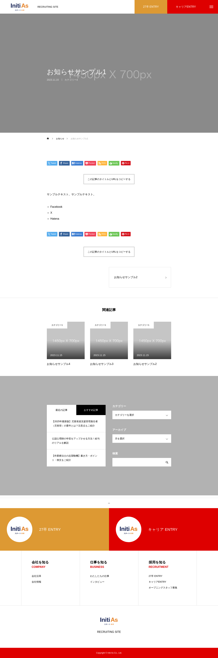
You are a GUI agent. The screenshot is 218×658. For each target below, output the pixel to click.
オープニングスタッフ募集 (163, 587)
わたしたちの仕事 (99, 576)
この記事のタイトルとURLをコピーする (109, 179)
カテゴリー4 (71, 82)
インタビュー (97, 582)
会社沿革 (36, 576)
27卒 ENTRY (155, 576)
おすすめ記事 (91, 410)
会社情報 (36, 582)
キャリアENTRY (157, 582)
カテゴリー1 (57, 325)
